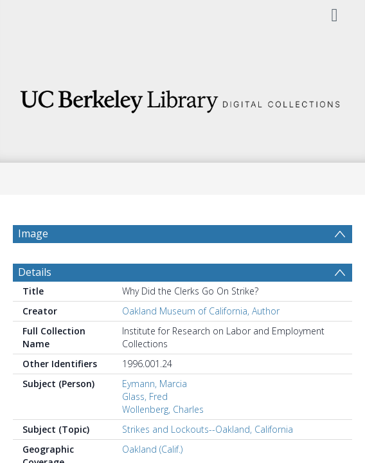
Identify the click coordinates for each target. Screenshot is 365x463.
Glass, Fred (145, 427)
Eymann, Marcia (154, 414)
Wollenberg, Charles (163, 440)
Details (34, 303)
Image (33, 233)
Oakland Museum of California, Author (201, 342)
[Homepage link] (182, 98)
